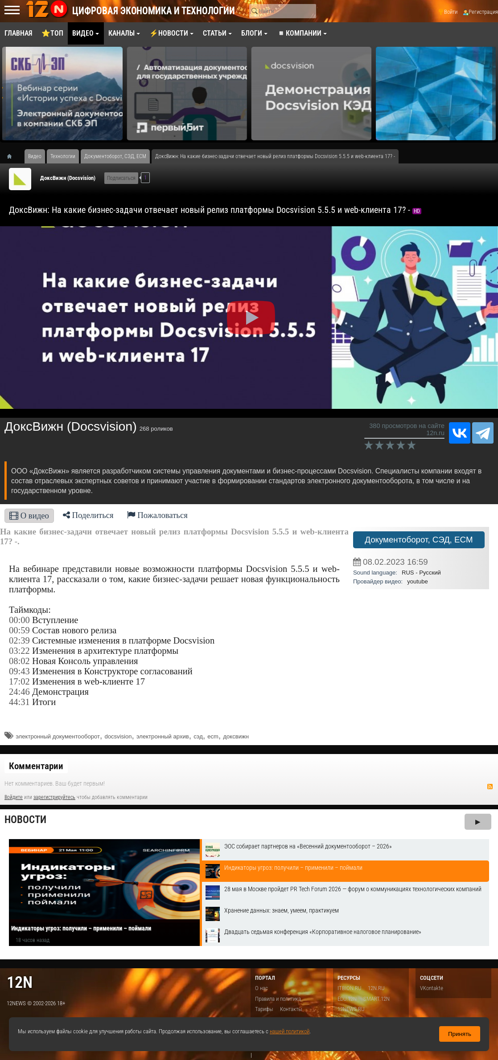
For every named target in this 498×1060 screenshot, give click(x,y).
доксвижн (236, 736)
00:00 (19, 620)
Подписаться (121, 178)
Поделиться (88, 515)
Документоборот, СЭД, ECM (419, 539)
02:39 (19, 640)
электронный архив (162, 736)
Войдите (13, 797)
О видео (29, 515)
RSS (490, 786)
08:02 (19, 661)
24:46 (19, 692)
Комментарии (36, 766)
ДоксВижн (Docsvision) (67, 178)
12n (20, 982)
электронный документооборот (58, 736)
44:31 (19, 702)
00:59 (19, 630)
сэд (198, 736)
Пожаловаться (157, 515)
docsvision (118, 736)
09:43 (19, 671)
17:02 (19, 681)
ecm (212, 736)
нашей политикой (289, 1031)
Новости (25, 820)
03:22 (19, 651)
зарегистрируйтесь (54, 797)
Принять (459, 1034)
